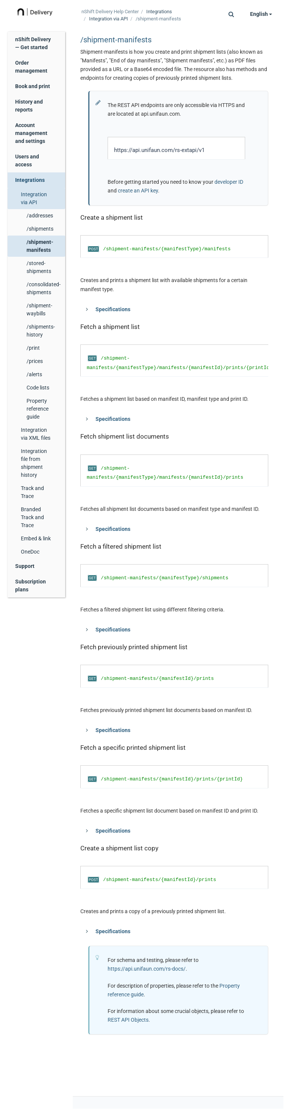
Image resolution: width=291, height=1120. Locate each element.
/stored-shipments (39, 267)
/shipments (40, 229)
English (261, 14)
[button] (231, 14)
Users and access (27, 161)
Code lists (38, 388)
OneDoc (30, 552)
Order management (31, 67)
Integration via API (34, 198)
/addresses (40, 216)
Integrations (30, 180)
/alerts (34, 374)
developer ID (228, 182)
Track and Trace (32, 492)
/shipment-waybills (39, 309)
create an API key (138, 191)
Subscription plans (30, 586)
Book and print (32, 86)
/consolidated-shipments (44, 288)
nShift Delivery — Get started (33, 43)
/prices (35, 361)
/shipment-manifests (40, 246)
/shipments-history (41, 331)
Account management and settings (31, 133)
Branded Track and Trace (32, 517)
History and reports (29, 106)
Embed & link (36, 538)
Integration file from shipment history (34, 463)
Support (24, 566)
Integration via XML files (35, 434)
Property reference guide (37, 409)
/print (33, 348)
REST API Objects (128, 1020)
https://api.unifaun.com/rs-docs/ (147, 969)
